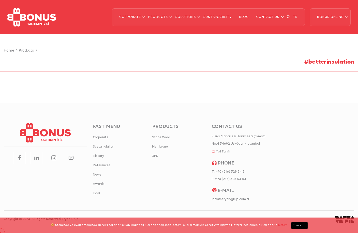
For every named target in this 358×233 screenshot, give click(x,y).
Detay (282, 225)
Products (28, 51)
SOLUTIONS (185, 17)
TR (295, 17)
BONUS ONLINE (330, 17)
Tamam (299, 225)
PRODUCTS (158, 17)
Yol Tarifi (223, 151)
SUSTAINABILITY (217, 17)
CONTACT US (267, 17)
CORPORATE (130, 17)
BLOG (244, 17)
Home (11, 51)
